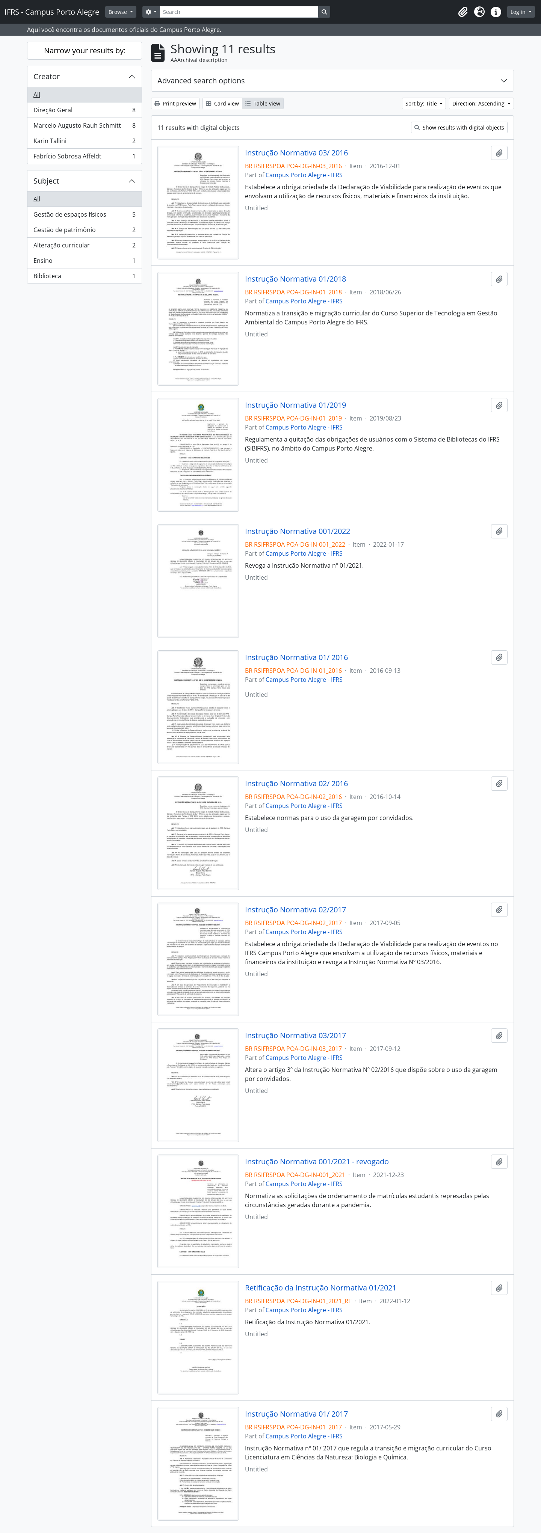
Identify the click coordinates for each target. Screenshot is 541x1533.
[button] (463, 12)
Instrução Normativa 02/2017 (295, 909)
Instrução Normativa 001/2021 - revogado (317, 1161)
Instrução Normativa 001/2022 (297, 531)
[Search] (239, 12)
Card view (222, 103)
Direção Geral (84, 112)
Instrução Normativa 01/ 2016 (296, 657)
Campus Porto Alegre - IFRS (304, 175)
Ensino (84, 262)
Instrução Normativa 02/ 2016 (296, 783)
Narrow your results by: (84, 50)
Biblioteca (84, 277)
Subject (46, 181)
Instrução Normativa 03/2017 (295, 1035)
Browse (118, 11)
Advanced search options (201, 80)
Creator (46, 76)
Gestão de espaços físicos (84, 216)
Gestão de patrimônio (84, 231)
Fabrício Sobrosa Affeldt (84, 158)
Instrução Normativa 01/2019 (295, 405)
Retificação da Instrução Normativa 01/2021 (320, 1287)
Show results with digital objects (459, 127)
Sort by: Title (421, 103)
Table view (262, 103)
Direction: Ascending (479, 103)
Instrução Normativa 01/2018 (295, 278)
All (36, 94)
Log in (519, 11)
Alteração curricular (84, 247)
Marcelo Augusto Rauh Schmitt (84, 127)
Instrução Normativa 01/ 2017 (296, 1413)
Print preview (175, 103)
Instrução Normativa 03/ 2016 (296, 152)
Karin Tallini (84, 142)
